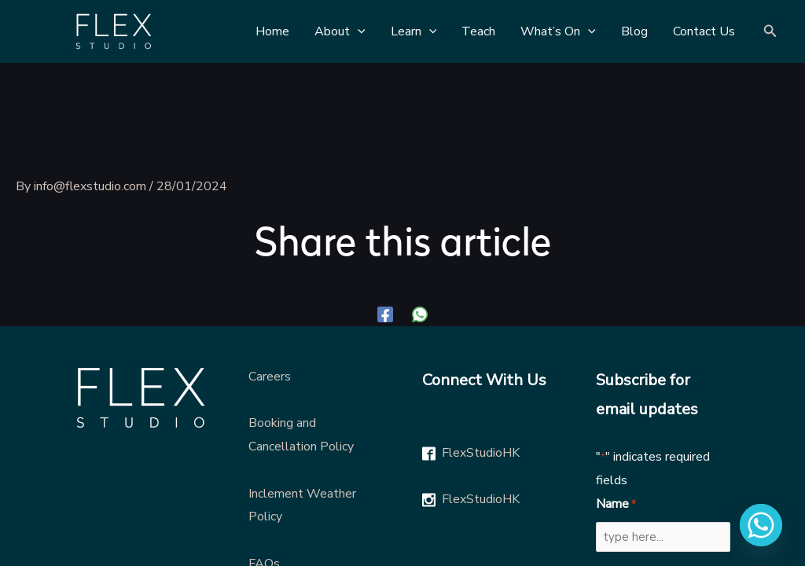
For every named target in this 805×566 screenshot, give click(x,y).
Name (616, 504)
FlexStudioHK (481, 452)
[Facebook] (385, 313)
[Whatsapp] (761, 525)
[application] (358, 31)
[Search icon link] (770, 31)
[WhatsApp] (420, 313)
